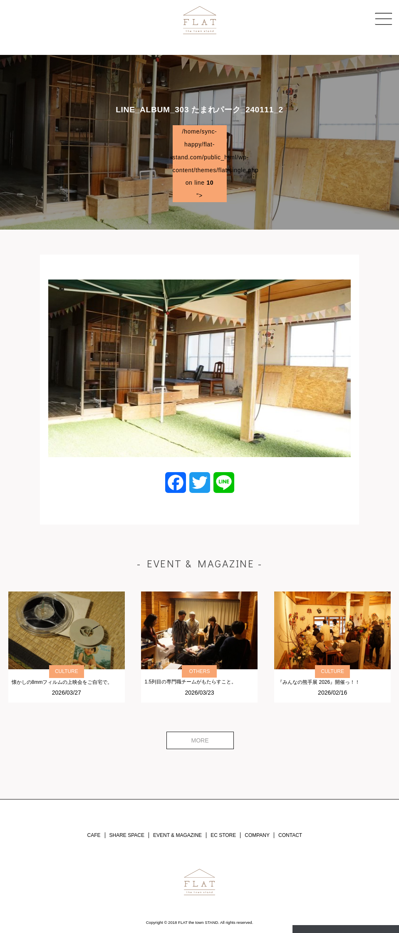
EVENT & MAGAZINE (177, 835)
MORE (200, 740)
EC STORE (223, 835)
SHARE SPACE (126, 835)
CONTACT (290, 835)
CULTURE (66, 671)
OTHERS (199, 671)
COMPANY (257, 835)
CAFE (94, 835)
